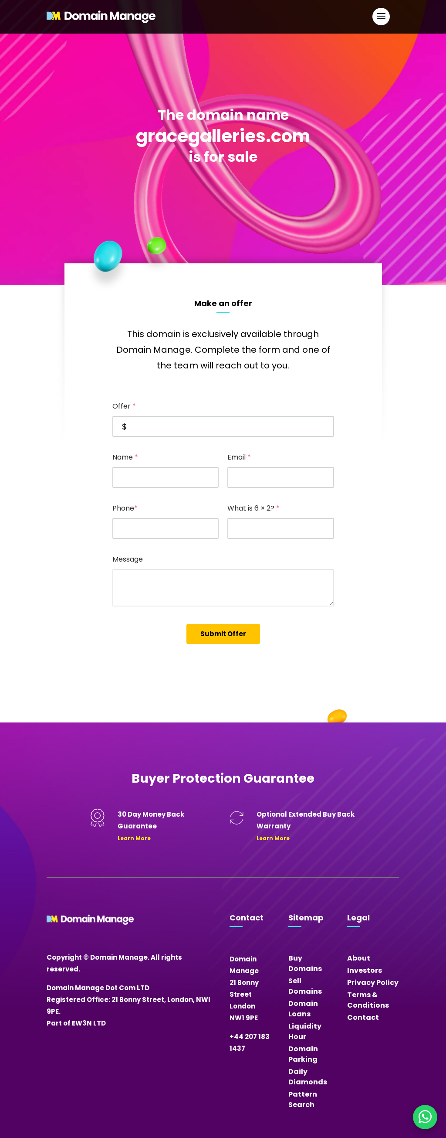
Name (125, 457)
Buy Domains (305, 963)
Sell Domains (305, 986)
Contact (363, 1017)
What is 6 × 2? (253, 508)
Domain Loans (303, 1008)
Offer (124, 406)
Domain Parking (303, 1054)
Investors (364, 970)
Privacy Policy (373, 983)
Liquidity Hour (304, 1031)
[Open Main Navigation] (381, 16)
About (358, 958)
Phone (125, 508)
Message (127, 559)
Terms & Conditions (368, 1000)
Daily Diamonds (307, 1076)
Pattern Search (302, 1099)
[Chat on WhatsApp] (425, 1117)
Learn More (134, 838)
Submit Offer (223, 633)
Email (239, 457)
